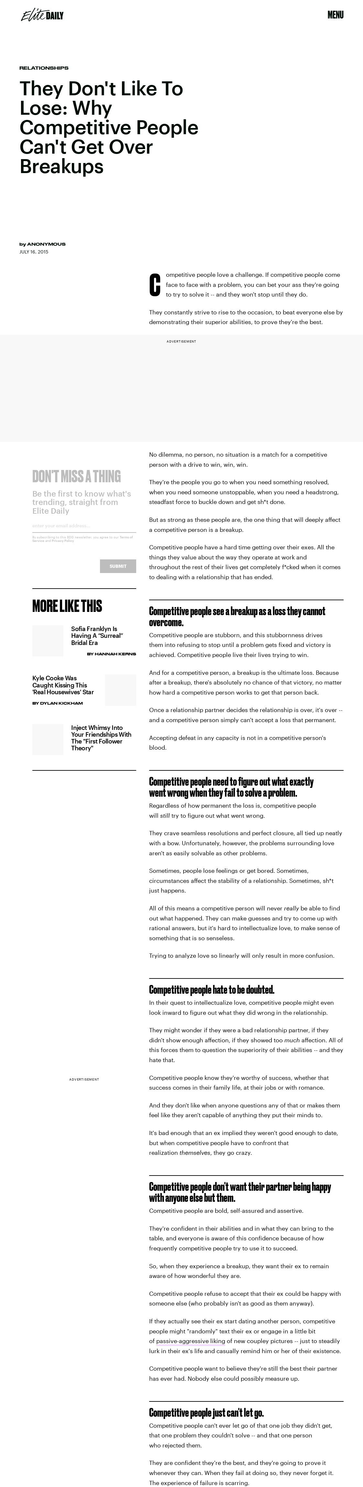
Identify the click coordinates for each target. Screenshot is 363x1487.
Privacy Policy (63, 545)
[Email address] (84, 533)
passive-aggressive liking (190, 1340)
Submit (118, 570)
